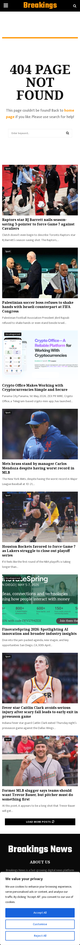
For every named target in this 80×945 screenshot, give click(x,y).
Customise (40, 924)
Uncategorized (12, 334)
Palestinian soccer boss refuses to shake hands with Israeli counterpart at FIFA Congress (37, 307)
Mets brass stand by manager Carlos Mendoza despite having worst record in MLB (38, 468)
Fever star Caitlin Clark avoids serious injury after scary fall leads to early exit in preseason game (40, 712)
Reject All (40, 935)
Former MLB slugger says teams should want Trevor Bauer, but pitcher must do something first (37, 795)
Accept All (40, 912)
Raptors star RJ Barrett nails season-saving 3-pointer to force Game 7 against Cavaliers (38, 224)
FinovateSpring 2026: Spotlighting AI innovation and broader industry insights (39, 631)
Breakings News (40, 11)
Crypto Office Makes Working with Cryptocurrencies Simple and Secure (34, 387)
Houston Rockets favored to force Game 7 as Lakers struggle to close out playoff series (39, 551)
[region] (40, 908)
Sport (7, 168)
